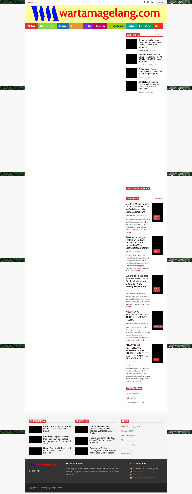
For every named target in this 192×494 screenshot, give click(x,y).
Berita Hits (125, 435)
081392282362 (137, 475)
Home (31, 26)
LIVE (158, 26)
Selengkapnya (159, 34)
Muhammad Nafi (131, 323)
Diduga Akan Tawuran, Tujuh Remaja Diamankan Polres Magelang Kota (150, 71)
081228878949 (137, 472)
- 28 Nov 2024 (149, 92)
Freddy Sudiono (143, 50)
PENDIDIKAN (82, 421)
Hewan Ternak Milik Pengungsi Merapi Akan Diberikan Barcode (57, 450)
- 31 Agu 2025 (153, 65)
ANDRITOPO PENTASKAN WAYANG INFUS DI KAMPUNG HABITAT (137, 316)
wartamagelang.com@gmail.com (144, 478)
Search (161, 2)
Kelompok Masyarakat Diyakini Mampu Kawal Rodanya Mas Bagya (57, 428)
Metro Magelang (47, 26)
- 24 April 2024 (136, 290)
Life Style (30, 2)
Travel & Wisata (116, 26)
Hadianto (141, 77)
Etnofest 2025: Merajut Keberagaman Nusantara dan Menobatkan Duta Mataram (102, 450)
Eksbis (88, 26)
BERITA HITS (133, 35)
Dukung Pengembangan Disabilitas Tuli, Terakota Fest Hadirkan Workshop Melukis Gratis (102, 429)
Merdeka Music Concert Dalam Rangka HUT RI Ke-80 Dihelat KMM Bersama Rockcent (151, 58)
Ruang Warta (144, 26)
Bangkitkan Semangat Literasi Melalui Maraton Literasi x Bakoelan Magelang (149, 85)
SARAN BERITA (37, 421)
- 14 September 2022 (142, 362)
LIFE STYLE (132, 198)
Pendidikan (76, 26)
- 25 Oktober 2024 (137, 251)
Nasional (62, 26)
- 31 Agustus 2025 (141, 215)
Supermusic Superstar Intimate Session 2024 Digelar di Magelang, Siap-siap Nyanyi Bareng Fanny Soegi (137, 281)
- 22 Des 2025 (152, 50)
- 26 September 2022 (142, 323)
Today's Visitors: (133, 398)
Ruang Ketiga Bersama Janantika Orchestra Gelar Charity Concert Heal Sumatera (150, 43)
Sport (35, 2)
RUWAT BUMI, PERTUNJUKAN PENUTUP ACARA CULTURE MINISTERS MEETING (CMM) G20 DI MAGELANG (137, 352)
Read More (135, 271)
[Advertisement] (75, 54)
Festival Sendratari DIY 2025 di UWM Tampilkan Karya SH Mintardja (102, 440)
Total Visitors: (132, 403)
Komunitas (100, 26)
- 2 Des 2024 (148, 77)
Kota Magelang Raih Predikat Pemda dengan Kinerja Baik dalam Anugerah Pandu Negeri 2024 (57, 440)
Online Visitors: (132, 394)
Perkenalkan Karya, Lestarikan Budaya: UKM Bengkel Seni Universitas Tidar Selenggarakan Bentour (137, 242)
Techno (131, 26)
